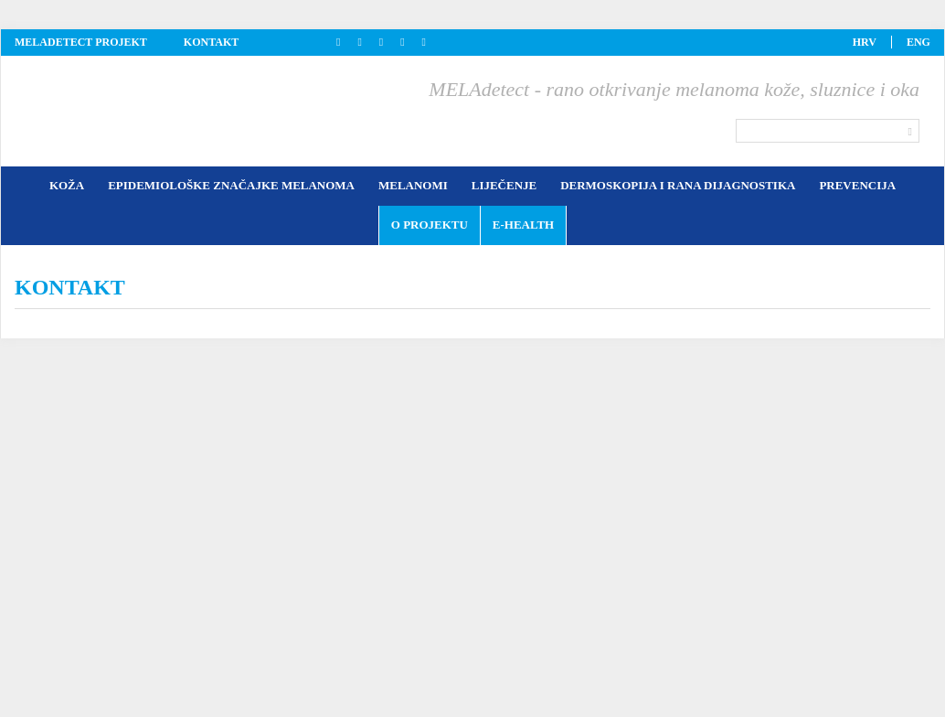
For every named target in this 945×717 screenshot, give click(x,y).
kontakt (211, 42)
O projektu (429, 224)
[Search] (827, 131)
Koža (66, 185)
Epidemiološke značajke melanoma (231, 185)
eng (918, 42)
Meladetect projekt (81, 42)
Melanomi (413, 185)
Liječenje (504, 185)
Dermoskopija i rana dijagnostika (677, 185)
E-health (523, 224)
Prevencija (857, 185)
